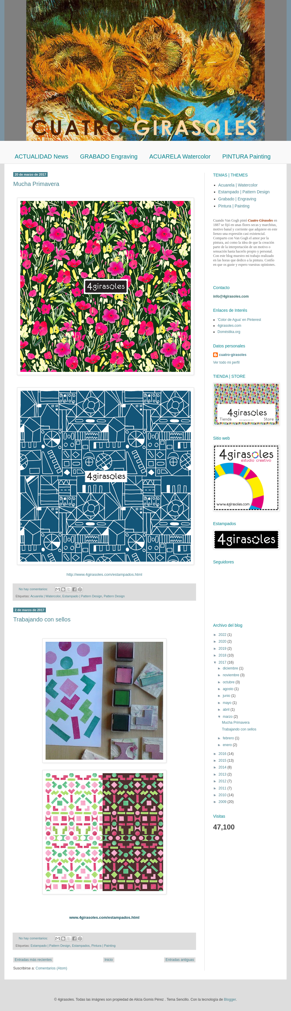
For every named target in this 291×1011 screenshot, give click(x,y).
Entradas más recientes (33, 960)
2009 (223, 802)
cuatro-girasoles (232, 355)
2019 (223, 648)
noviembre (231, 675)
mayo (228, 703)
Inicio (109, 960)
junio (227, 696)
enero (228, 745)
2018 (223, 655)
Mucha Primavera (36, 184)
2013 (223, 774)
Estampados (81, 945)
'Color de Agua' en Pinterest (239, 320)
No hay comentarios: (34, 589)
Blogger (230, 999)
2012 (223, 781)
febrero (229, 738)
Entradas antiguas (179, 960)
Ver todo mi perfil (226, 362)
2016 (223, 754)
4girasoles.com (229, 326)
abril (226, 709)
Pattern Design (114, 596)
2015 (223, 760)
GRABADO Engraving (109, 156)
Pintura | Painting (103, 945)
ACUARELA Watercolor (179, 156)
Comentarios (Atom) (51, 968)
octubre (229, 682)
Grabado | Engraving (237, 199)
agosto (228, 689)
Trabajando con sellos (42, 619)
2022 (223, 635)
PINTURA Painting (246, 156)
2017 (223, 662)
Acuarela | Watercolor (45, 596)
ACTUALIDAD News (41, 156)
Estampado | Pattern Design (82, 596)
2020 (223, 641)
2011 (223, 788)
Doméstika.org (229, 332)
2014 (223, 767)
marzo (228, 717)
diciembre (231, 668)
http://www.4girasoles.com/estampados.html (104, 574)
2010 (223, 795)
